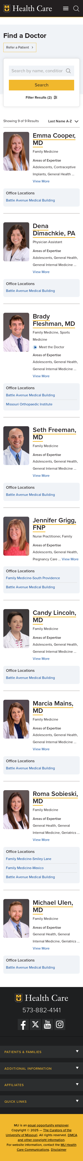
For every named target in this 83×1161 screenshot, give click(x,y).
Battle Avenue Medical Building (30, 200)
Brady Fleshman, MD (54, 320)
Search (41, 85)
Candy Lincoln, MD (54, 616)
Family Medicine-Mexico (25, 868)
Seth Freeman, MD (54, 433)
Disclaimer (58, 1150)
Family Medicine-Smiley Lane (28, 859)
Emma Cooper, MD (54, 139)
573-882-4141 (41, 1010)
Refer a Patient (20, 47)
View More (41, 181)
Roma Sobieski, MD (55, 797)
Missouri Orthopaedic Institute (29, 404)
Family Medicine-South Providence (33, 578)
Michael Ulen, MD (53, 906)
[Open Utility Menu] (66, 8)
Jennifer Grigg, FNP (54, 524)
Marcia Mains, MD (53, 707)
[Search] (76, 8)
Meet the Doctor (48, 347)
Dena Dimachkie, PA (54, 229)
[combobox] (64, 121)
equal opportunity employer (48, 1125)
